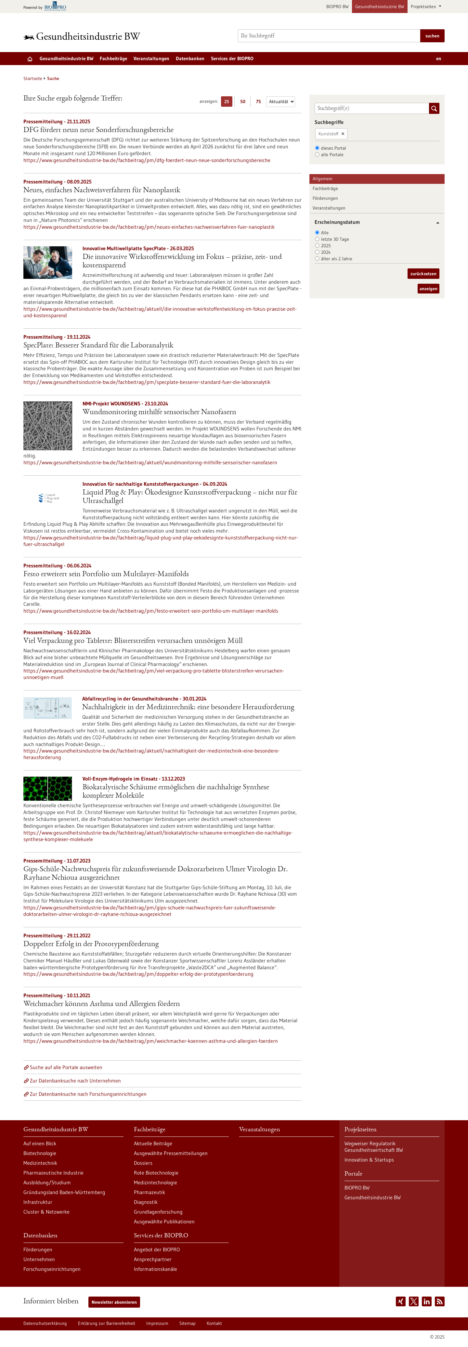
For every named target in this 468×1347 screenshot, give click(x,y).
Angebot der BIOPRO (157, 1249)
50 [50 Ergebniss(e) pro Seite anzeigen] (244, 103)
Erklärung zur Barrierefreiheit (106, 1323)
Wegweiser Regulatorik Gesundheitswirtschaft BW (373, 1146)
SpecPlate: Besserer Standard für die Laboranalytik (98, 346)
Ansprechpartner (153, 1259)
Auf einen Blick (39, 1143)
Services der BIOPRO (232, 58)
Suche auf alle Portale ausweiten (66, 1067)
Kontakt (214, 1323)
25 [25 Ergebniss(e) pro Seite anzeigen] (228, 103)
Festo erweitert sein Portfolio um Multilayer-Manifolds (106, 574)
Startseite (32, 78)
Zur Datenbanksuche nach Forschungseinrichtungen (88, 1094)
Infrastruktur (37, 1202)
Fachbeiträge (113, 58)
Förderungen (325, 198)
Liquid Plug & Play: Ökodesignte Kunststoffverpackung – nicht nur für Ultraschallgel (190, 497)
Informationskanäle (155, 1269)
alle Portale (332, 154)
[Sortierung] (280, 101)
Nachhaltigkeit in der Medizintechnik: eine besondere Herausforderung (188, 708)
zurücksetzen (423, 274)
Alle (325, 233)
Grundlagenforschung (158, 1211)
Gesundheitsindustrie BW (379, 6)
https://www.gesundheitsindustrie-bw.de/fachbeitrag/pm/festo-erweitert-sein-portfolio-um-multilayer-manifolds (150, 610)
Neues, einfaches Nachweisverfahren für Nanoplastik (101, 191)
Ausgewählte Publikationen (164, 1221)
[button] (435, 223)
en (438, 58)
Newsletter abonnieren (114, 1302)
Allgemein (322, 179)
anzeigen (428, 289)
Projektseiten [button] (424, 6)
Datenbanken (190, 58)
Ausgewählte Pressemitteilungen (171, 1153)
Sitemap (187, 1323)
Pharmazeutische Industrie (53, 1172)
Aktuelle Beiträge (153, 1143)
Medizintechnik (40, 1163)
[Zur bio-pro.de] (46, 6)
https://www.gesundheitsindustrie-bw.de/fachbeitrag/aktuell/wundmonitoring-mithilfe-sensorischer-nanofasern (150, 462)
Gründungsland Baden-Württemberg (64, 1192)
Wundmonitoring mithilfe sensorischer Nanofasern (159, 412)
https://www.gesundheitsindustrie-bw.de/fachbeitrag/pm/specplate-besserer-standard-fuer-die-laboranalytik (146, 382)
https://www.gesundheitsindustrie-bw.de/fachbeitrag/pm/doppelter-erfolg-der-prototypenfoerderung (138, 974)
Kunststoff (328, 133)
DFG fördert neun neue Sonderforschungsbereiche (98, 130)
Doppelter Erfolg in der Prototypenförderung (91, 944)
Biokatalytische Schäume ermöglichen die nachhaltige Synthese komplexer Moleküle (176, 792)
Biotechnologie (39, 1153)
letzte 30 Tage (335, 239)
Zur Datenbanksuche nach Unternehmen (75, 1080)
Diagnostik (146, 1202)
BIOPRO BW (337, 6)
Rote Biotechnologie (156, 1172)
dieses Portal (333, 148)
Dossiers (143, 1163)
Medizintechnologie (155, 1182)
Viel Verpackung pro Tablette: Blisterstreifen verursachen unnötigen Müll (133, 641)
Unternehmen (39, 1259)
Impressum (157, 1323)
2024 (326, 252)
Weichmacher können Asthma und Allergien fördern (101, 1004)
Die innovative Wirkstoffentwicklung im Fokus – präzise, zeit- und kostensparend (182, 261)
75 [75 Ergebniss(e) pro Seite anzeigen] (260, 103)
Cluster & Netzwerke (46, 1211)
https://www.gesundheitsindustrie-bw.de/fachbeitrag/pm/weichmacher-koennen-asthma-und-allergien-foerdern (150, 1041)
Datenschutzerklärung (45, 1323)
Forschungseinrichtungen (52, 1269)
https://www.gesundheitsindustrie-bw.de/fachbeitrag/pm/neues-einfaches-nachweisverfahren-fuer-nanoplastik (149, 227)
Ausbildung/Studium (47, 1182)
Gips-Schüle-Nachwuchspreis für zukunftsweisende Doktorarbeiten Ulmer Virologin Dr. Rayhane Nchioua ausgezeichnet (155, 874)
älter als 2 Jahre (336, 259)
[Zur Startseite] (83, 36)
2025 (326, 246)
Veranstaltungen (151, 58)
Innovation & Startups (369, 1159)
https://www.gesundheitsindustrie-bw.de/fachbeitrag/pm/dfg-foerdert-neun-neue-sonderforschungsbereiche (146, 160)
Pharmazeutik (149, 1192)
